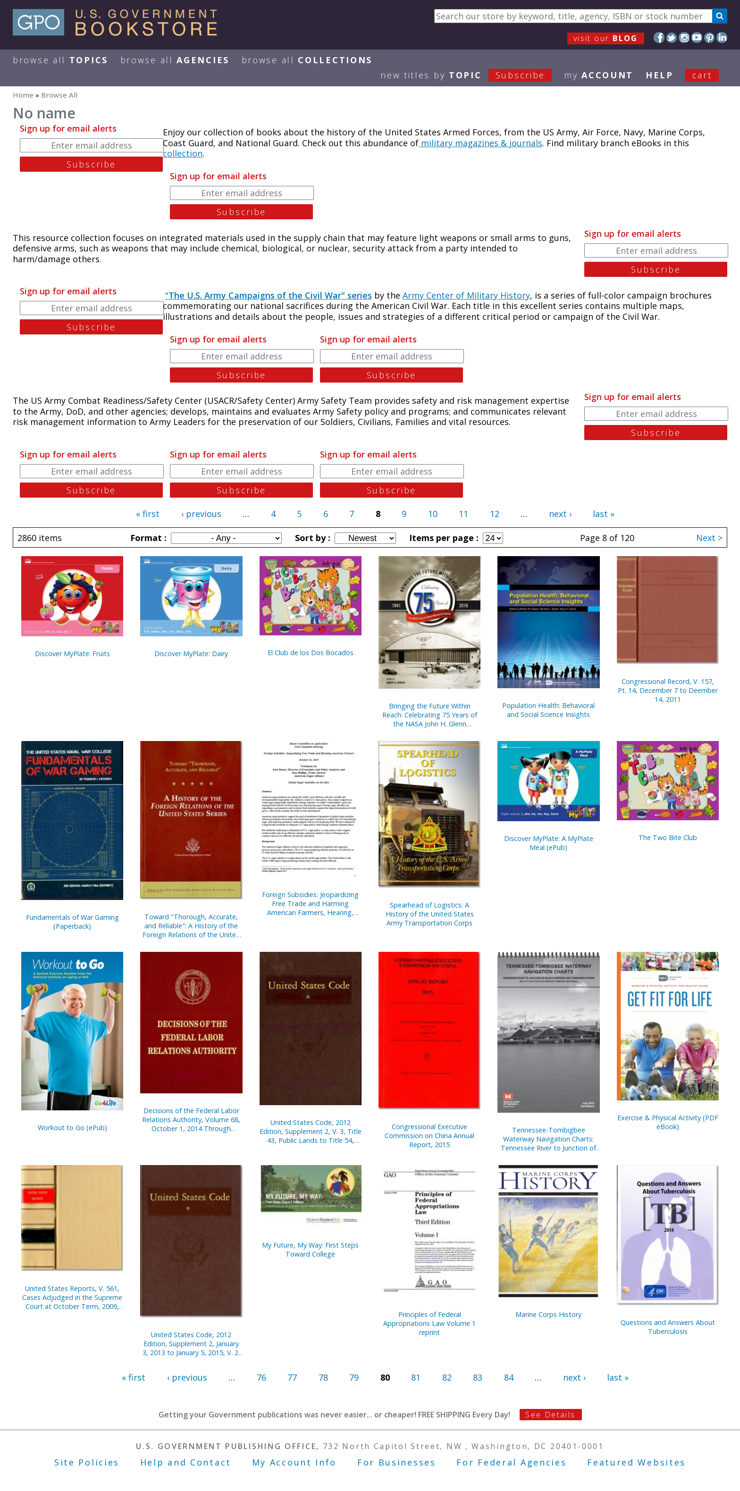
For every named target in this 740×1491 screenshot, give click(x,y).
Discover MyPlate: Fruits (72, 653)
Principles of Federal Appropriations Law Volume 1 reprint (429, 1323)
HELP (659, 75)
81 (415, 1377)
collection (182, 153)
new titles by (472, 75)
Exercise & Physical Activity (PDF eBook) (667, 1122)
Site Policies (86, 1462)
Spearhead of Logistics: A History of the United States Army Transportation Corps (430, 913)
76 (261, 1377)
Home (23, 95)
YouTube (696, 37)
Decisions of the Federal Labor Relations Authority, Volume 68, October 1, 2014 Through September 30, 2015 (191, 1119)
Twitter (671, 37)
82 (447, 1377)
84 (508, 1377)
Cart (702, 75)
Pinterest (709, 37)
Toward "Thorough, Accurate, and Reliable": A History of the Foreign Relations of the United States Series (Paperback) (191, 925)
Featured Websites (636, 1462)
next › (560, 513)
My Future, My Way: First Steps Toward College (310, 1249)
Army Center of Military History (466, 295)
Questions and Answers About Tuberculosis (668, 1327)
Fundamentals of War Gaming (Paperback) (72, 922)
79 (354, 1377)
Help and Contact (185, 1462)
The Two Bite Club (668, 837)
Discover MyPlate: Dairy (191, 653)
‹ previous (201, 513)
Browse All (60, 60)
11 (463, 513)
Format (147, 537)
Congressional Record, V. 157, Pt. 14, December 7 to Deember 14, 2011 (668, 690)
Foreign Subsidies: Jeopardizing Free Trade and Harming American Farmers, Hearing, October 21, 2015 (310, 903)
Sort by (311, 537)
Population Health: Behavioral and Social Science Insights (548, 710)
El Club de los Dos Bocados (310, 652)
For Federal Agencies (511, 1462)
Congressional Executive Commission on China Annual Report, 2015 (429, 1135)
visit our (605, 38)
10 (432, 513)
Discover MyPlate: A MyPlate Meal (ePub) (548, 843)
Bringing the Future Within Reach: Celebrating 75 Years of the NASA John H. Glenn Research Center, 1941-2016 (429, 714)
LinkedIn (721, 37)
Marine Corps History (548, 1314)
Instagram (684, 37)
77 (292, 1377)
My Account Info (294, 1462)
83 (477, 1377)
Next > (709, 537)
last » (603, 513)
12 (494, 513)
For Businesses (396, 1462)
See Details (550, 1414)
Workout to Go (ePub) (72, 1127)
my (598, 75)
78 (323, 1377)
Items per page (442, 537)
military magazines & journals (480, 143)
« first (148, 513)
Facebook (659, 37)
